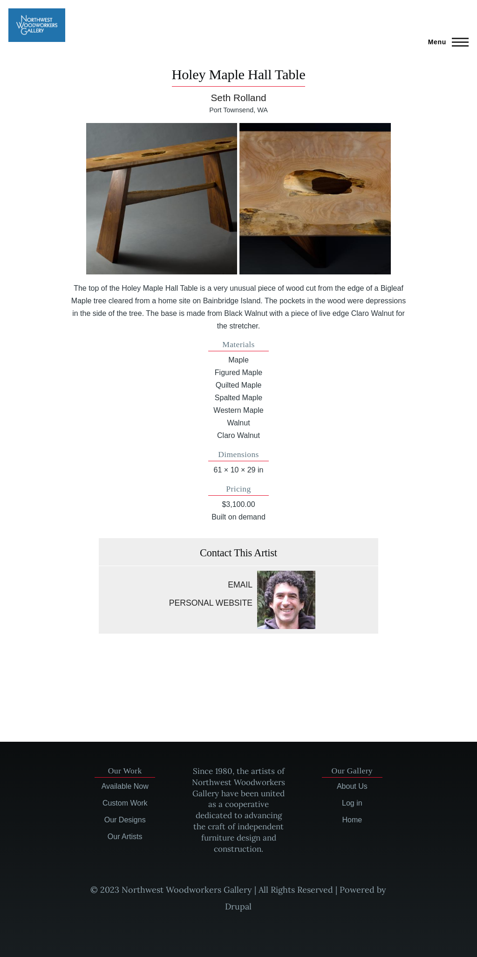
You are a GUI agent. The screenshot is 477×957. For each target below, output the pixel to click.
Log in (352, 803)
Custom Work (125, 803)
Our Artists (125, 837)
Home (352, 820)
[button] (162, 198)
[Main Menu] (445, 42)
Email (240, 584)
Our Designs (125, 820)
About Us (352, 786)
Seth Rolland (238, 97)
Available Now (125, 786)
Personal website (210, 603)
